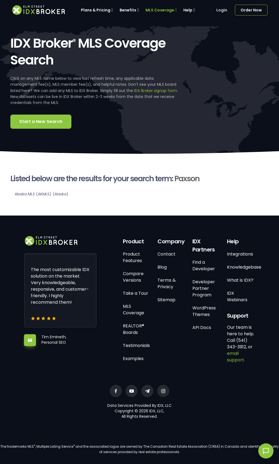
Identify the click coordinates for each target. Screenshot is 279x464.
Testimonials (136, 345)
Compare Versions (133, 277)
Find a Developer (203, 265)
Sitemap (166, 300)
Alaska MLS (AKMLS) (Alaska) (41, 194)
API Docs (201, 327)
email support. (236, 356)
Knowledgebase (244, 267)
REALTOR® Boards (133, 329)
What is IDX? (240, 280)
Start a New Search (40, 121)
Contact (166, 254)
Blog (162, 267)
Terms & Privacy (166, 283)
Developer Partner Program (203, 288)
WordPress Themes (204, 311)
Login (221, 10)
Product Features (132, 257)
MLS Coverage (159, 10)
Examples (133, 358)
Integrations (240, 254)
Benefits (128, 10)
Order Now (251, 10)
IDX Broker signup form (155, 90)
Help (187, 10)
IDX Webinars (237, 296)
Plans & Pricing (95, 10)
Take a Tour (135, 293)
